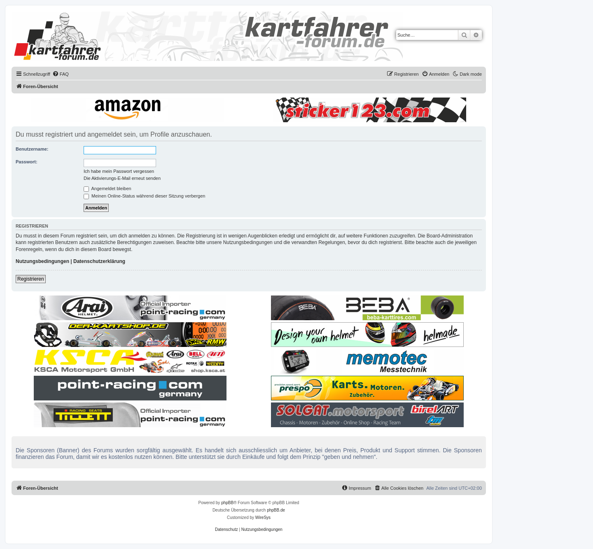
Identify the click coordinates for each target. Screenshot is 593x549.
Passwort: (26, 161)
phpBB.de (276, 510)
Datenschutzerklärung (99, 261)
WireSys (263, 517)
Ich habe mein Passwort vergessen (119, 171)
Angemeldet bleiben (107, 188)
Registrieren (30, 279)
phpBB (227, 502)
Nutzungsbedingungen (42, 261)
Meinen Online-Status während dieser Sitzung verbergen (144, 195)
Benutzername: (32, 149)
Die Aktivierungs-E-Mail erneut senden (122, 178)
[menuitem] (60, 74)
